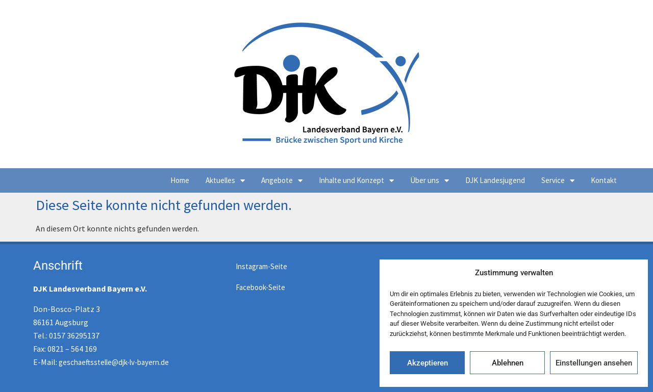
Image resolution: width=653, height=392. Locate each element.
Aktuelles (225, 181)
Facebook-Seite (260, 287)
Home (179, 180)
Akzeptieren (427, 363)
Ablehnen (507, 363)
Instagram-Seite (261, 266)
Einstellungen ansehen (594, 363)
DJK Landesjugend (495, 180)
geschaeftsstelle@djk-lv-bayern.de (114, 362)
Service (557, 181)
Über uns (429, 181)
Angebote (282, 181)
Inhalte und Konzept (356, 181)
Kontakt (604, 180)
